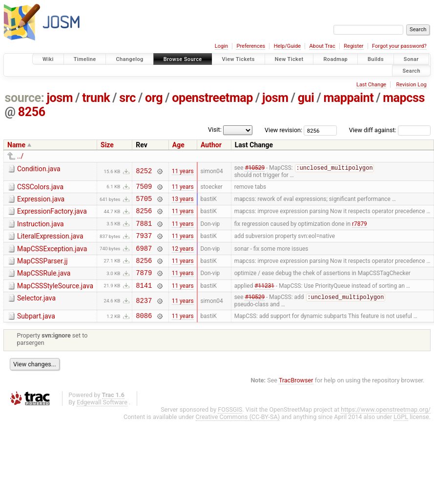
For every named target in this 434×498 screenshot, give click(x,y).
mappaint (348, 98)
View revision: (283, 130)
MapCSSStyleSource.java (55, 298)
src (127, 98)
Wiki (48, 59)
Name (16, 145)
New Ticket (289, 59)
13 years (183, 202)
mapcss (404, 98)
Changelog (129, 59)
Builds (376, 59)
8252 (144, 171)
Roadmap (335, 59)
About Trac (322, 46)
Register (353, 46)
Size (107, 145)
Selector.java (36, 312)
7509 (144, 188)
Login (221, 46)
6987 (144, 257)
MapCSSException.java (52, 256)
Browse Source (183, 59)
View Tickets (238, 59)
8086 (144, 331)
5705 (144, 201)
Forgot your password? (399, 46)
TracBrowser (296, 395)
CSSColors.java (40, 187)
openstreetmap (212, 98)
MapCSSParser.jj (42, 270)
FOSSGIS (230, 425)
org (154, 98)
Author (211, 145)
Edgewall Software (102, 417)
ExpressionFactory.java (52, 215)
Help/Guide (287, 46)
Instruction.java (40, 229)
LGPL (400, 432)
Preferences (250, 46)
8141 (144, 298)
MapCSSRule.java (43, 284)
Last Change (371, 84)
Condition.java (39, 169)
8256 (31, 112)
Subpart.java (36, 330)
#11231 (264, 298)
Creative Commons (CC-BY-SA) (238, 432)
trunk (96, 98)
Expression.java (40, 201)
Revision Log (411, 84)
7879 (144, 284)
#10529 (255, 168)
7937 (144, 243)
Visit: (215, 129)
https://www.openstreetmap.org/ (386, 425)
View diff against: (390, 130)
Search (411, 70)
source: (24, 98)
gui (306, 98)
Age (178, 145)
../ (20, 156)
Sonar (411, 59)
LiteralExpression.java (50, 242)
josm (59, 98)
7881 (144, 229)
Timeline (85, 59)
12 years (183, 257)
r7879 (359, 229)
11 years (183, 171)
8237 (144, 314)
